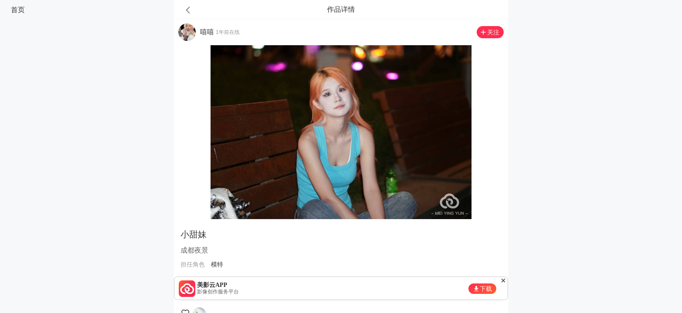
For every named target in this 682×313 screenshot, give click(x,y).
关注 (493, 32)
